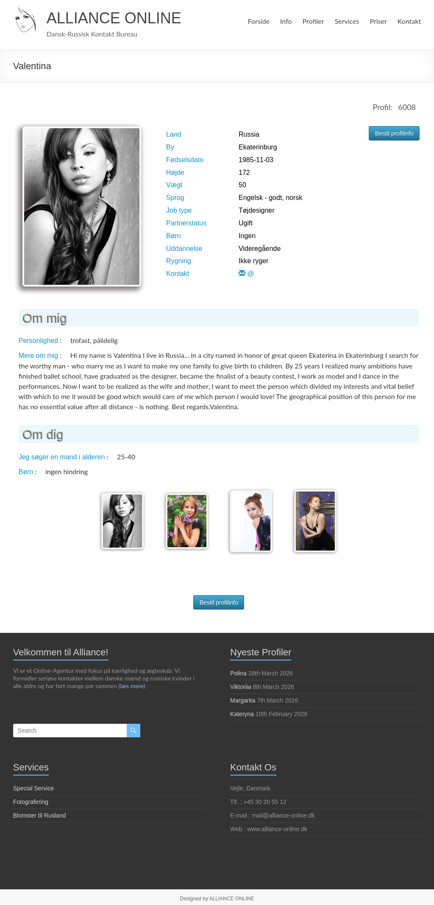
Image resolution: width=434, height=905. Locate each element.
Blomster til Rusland (39, 813)
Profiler (312, 21)
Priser (378, 21)
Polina (238, 671)
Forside (257, 21)
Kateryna (242, 712)
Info (284, 21)
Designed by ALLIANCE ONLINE (217, 897)
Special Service (33, 786)
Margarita (242, 698)
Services (346, 21)
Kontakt (409, 21)
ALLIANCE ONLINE (114, 18)
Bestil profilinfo (394, 133)
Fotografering (30, 800)
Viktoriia (240, 685)
